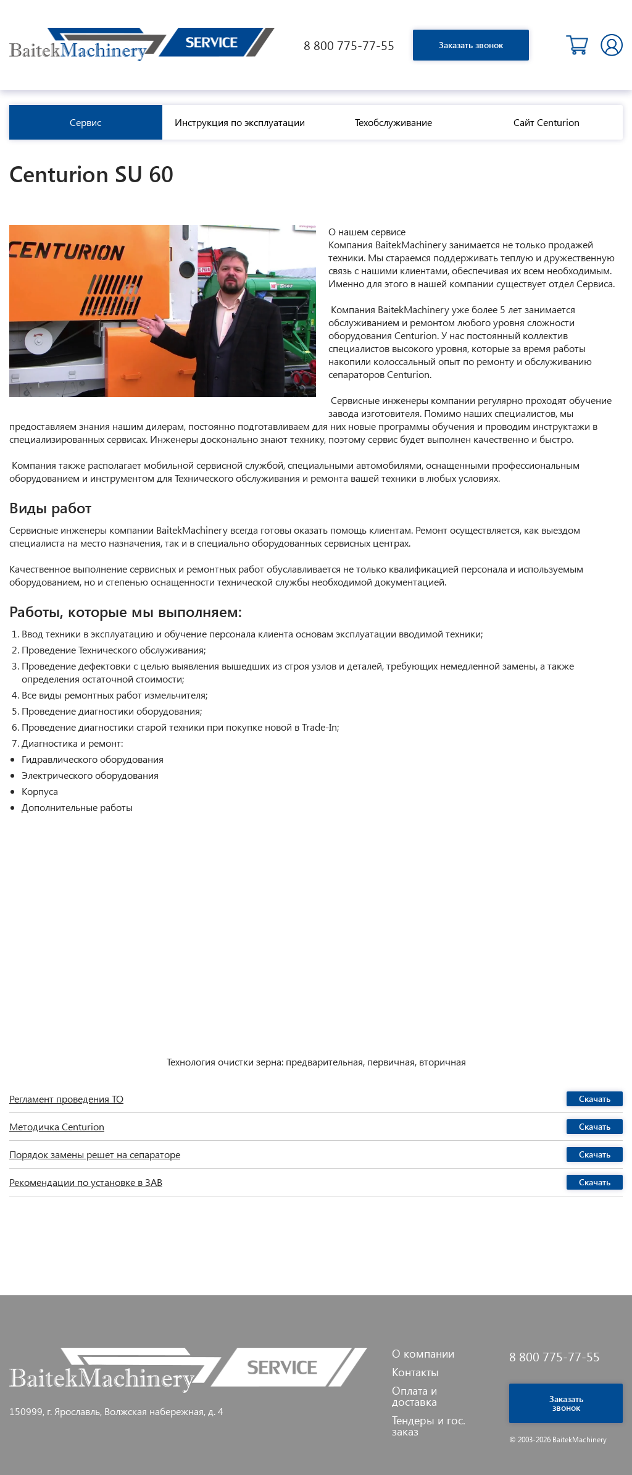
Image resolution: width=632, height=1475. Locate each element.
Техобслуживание (393, 122)
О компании (423, 1353)
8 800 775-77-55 (349, 44)
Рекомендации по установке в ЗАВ (85, 1182)
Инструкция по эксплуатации (240, 122)
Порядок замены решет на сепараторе (94, 1154)
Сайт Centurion (547, 122)
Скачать (594, 1098)
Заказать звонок (471, 45)
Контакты (415, 1371)
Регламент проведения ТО (66, 1099)
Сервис (85, 122)
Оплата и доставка (414, 1396)
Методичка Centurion (56, 1127)
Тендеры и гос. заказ (428, 1426)
